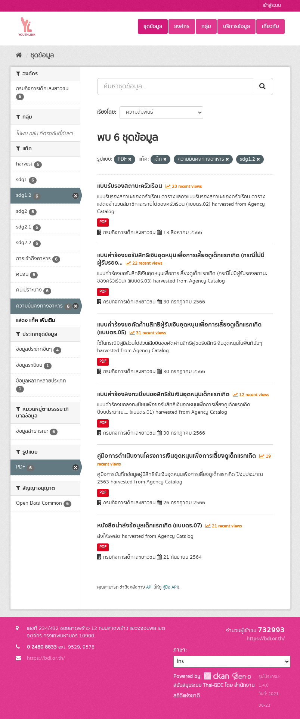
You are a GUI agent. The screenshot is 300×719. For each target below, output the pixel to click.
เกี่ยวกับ (270, 26)
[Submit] (263, 86)
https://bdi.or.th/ (46, 658)
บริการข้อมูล (236, 26)
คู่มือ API (170, 587)
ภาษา (179, 650)
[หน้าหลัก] (19, 55)
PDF (102, 223)
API (149, 587)
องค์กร (181, 26)
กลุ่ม (206, 26)
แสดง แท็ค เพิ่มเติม (35, 320)
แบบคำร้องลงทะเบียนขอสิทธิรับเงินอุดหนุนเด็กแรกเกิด (163, 394)
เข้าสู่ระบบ (272, 5)
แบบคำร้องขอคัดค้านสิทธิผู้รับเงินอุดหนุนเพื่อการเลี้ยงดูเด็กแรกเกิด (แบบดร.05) (179, 328)
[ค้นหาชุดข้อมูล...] (175, 86)
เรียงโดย (106, 112)
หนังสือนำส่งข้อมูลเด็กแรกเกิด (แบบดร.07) (149, 525)
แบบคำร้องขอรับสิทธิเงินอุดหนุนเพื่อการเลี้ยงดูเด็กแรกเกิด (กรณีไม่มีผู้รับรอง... (181, 259)
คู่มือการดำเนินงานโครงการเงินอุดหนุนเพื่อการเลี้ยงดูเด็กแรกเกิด (176, 456)
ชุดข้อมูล (152, 26)
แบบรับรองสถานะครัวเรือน (129, 186)
